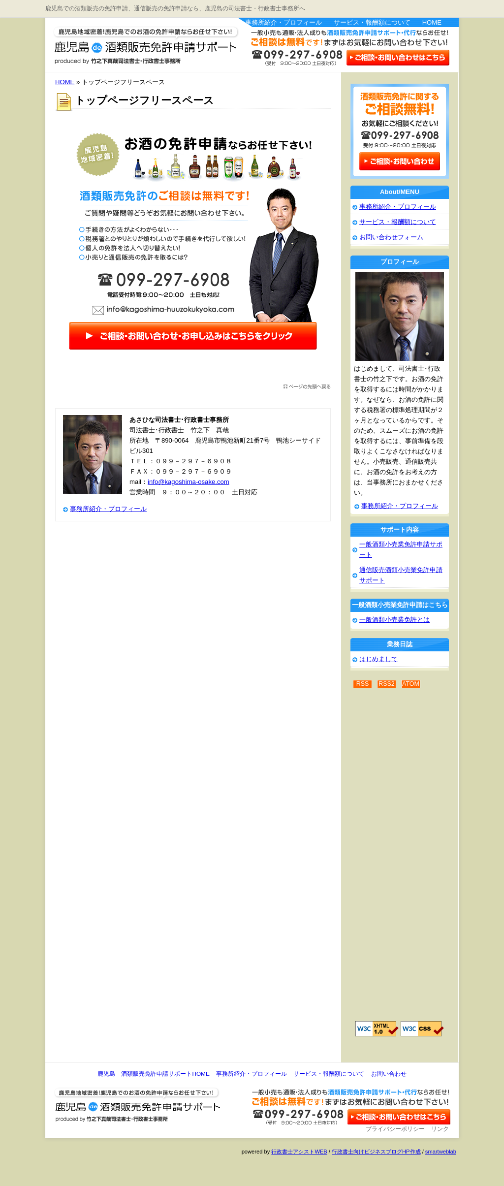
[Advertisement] (389, 860)
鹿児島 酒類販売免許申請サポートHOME (153, 1073)
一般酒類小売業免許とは (394, 619)
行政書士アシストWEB (299, 1151)
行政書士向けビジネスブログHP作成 (376, 1151)
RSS (362, 684)
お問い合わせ (389, 1073)
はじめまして (378, 659)
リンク (440, 1128)
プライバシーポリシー (395, 1128)
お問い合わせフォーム (391, 237)
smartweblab (440, 1151)
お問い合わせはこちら (397, 57)
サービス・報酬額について (372, 22)
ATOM (410, 684)
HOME (431, 22)
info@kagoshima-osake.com (188, 481)
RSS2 (386, 684)
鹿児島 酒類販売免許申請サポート (129, 41)
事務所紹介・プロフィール (283, 22)
